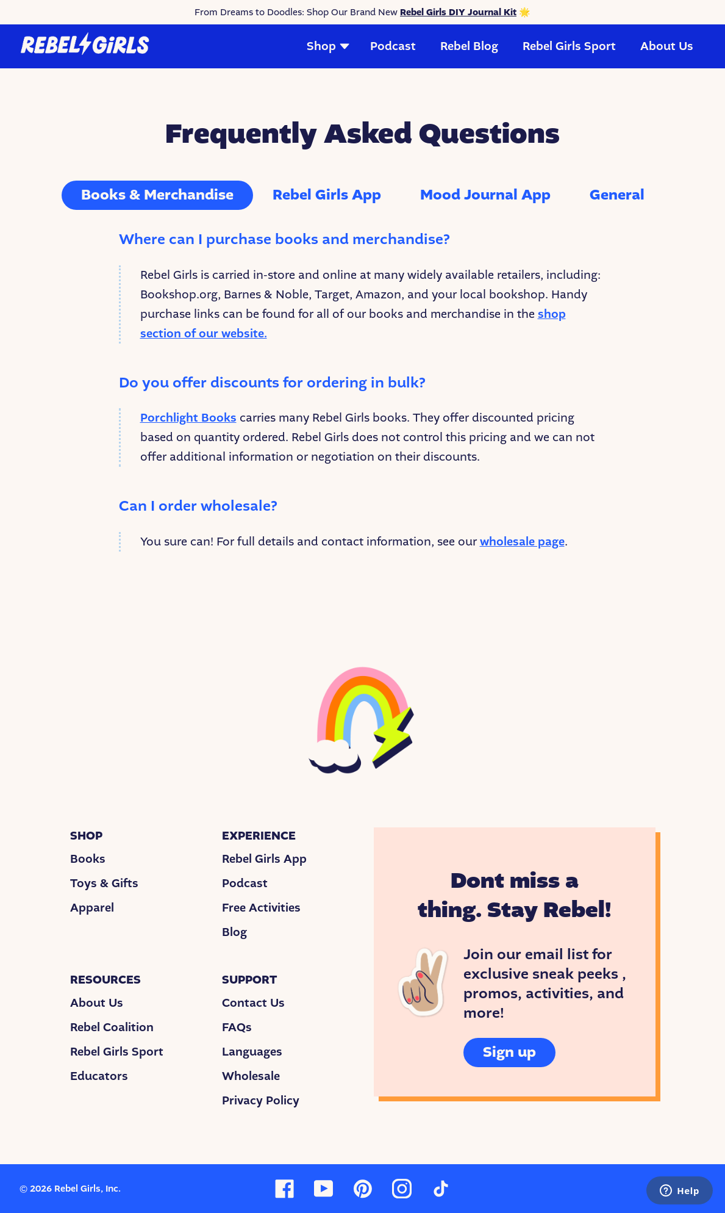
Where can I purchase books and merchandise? (284, 239)
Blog (234, 932)
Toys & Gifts (104, 883)
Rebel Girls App (264, 859)
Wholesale (251, 1076)
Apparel (92, 908)
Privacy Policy (260, 1101)
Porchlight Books (188, 418)
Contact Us (253, 1003)
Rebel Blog (469, 46)
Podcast (393, 46)
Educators (99, 1076)
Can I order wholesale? (198, 506)
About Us (666, 46)
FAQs (237, 1027)
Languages (252, 1052)
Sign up (509, 1052)
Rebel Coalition (112, 1027)
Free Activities (261, 908)
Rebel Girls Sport (569, 46)
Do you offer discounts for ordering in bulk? (272, 382)
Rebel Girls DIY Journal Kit (458, 12)
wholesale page (522, 542)
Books (87, 859)
